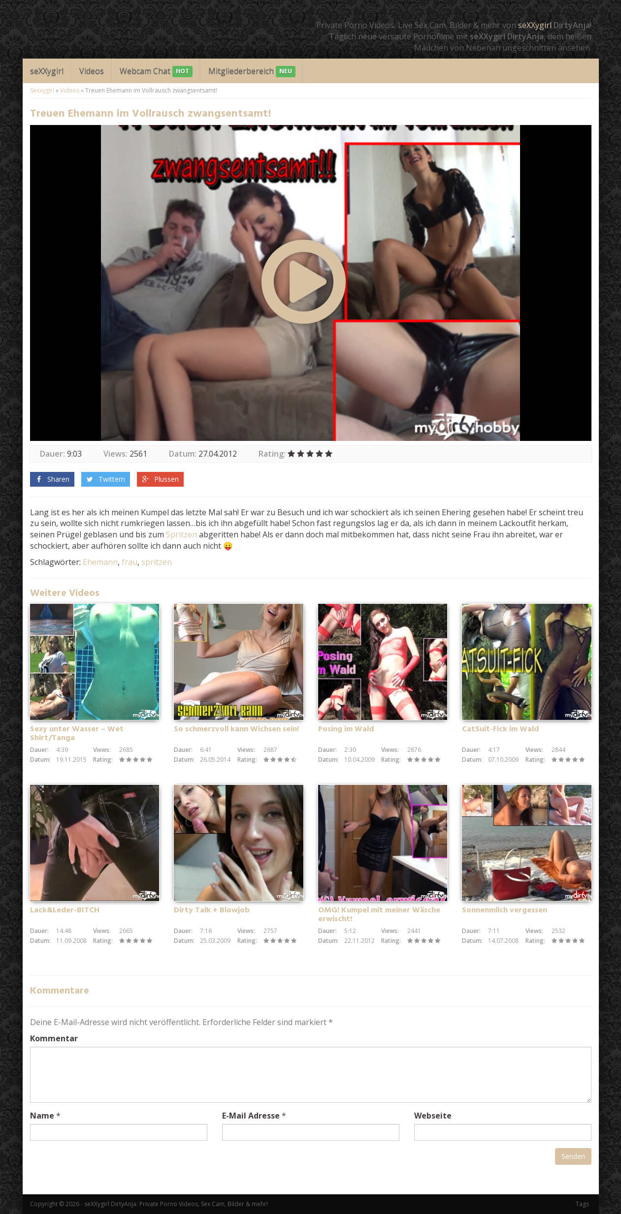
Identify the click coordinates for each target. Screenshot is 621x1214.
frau (129, 562)
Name (42, 1115)
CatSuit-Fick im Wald (500, 729)
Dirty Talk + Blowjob (212, 910)
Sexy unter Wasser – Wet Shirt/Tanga (77, 734)
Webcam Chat (156, 71)
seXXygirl (535, 25)
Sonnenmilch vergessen (504, 910)
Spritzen (181, 534)
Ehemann (100, 562)
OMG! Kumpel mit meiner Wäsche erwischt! (379, 915)
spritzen (156, 562)
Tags (582, 1204)
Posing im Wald (346, 729)
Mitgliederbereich (251, 71)
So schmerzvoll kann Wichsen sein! (236, 729)
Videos (91, 70)
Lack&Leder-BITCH (64, 910)
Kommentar (54, 1038)
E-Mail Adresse (251, 1115)
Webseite (433, 1115)
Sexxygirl (42, 90)
